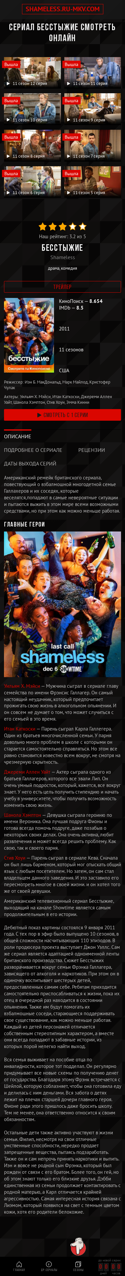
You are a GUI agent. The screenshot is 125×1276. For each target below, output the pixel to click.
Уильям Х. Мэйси (22, 686)
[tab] (17, 436)
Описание (17, 436)
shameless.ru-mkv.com (63, 9)
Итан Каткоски (20, 729)
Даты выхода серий (30, 463)
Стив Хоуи (15, 858)
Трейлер (62, 287)
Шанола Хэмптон (23, 815)
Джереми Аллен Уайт (27, 772)
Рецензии (91, 450)
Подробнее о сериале (33, 450)
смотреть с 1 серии (62, 415)
